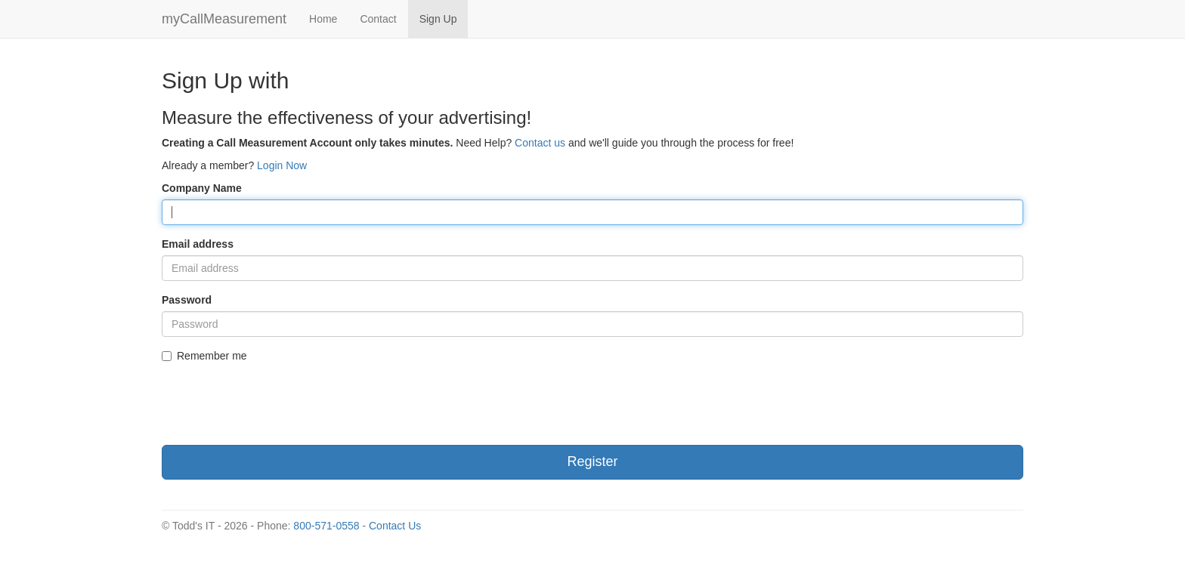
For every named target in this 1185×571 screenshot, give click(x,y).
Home (323, 19)
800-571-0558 (326, 526)
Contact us (540, 143)
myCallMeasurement (224, 18)
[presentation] (276, 404)
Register (592, 461)
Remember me (204, 356)
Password (187, 300)
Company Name (202, 188)
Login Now (282, 165)
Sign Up (438, 19)
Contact (378, 19)
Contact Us (395, 526)
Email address (198, 244)
